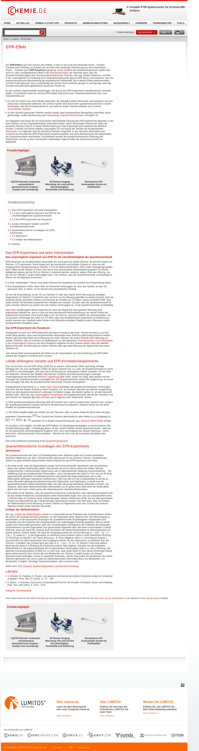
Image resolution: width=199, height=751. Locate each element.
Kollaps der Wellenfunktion (28, 514)
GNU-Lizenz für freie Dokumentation (109, 598)
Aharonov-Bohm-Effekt (92, 421)
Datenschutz (84, 747)
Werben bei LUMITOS (158, 701)
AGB (70, 747)
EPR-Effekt (40, 598)
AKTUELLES (23, 23)
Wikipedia (73, 598)
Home (6, 39)
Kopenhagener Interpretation (49, 394)
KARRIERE (141, 23)
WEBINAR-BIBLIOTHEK (95, 23)
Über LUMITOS (110, 701)
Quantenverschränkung (66, 566)
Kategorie (10, 590)
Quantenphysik (23, 590)
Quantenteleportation (43, 566)
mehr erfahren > (65, 715)
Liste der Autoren (152, 598)
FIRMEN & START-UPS (47, 23)
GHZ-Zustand (25, 566)
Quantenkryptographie (57, 441)
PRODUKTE (71, 23)
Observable (11, 131)
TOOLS (180, 23)
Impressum (57, 747)
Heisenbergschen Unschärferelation (95, 340)
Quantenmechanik (59, 72)
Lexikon (14, 39)
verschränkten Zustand (18, 109)
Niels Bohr (11, 310)
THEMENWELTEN (162, 23)
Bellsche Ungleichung (48, 377)
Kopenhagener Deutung (24, 343)
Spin (25, 123)
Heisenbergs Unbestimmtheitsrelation (65, 115)
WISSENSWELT (121, 23)
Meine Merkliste (126, 32)
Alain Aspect (52, 387)
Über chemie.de (68, 701)
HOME (7, 23)
